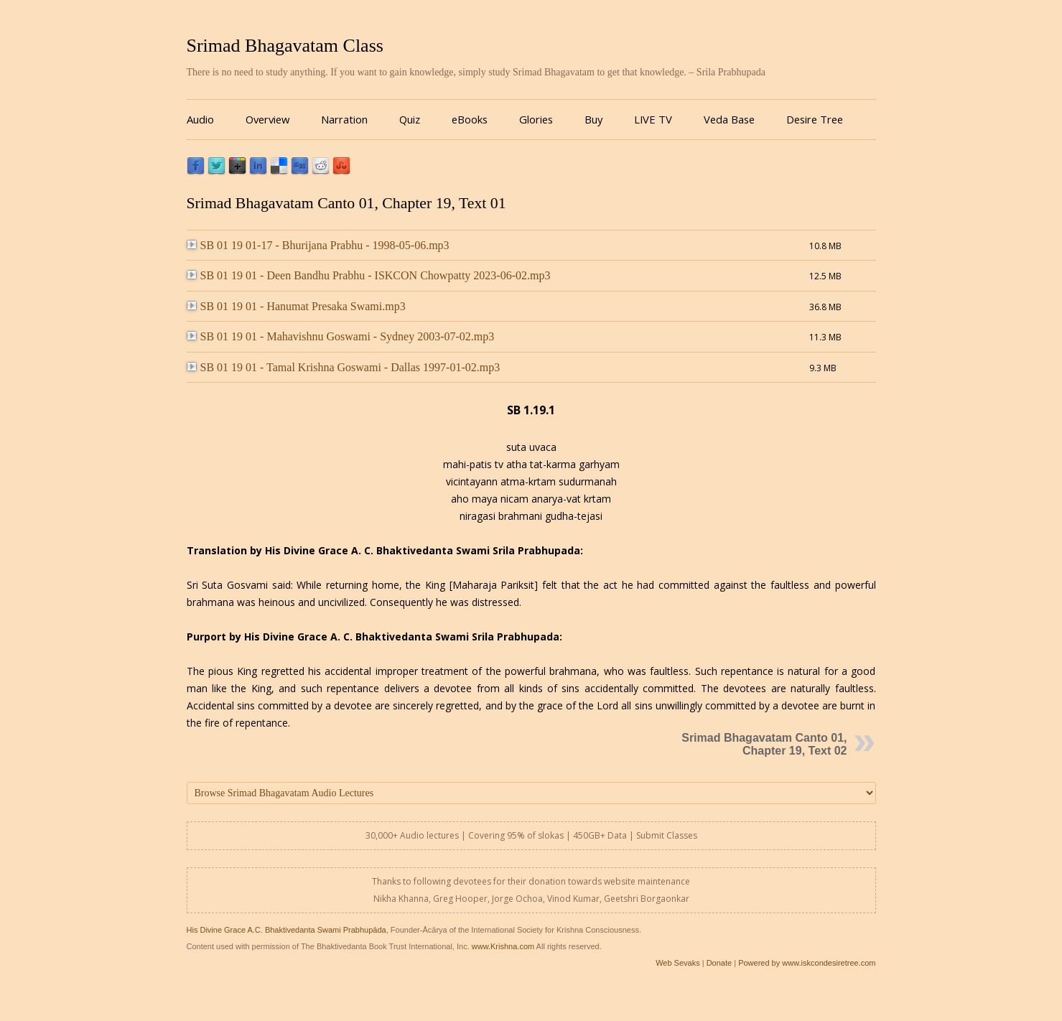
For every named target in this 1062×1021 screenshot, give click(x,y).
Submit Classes (666, 835)
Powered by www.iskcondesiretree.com (806, 963)
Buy (593, 119)
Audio (200, 119)
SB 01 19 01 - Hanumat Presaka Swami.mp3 (296, 306)
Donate (719, 963)
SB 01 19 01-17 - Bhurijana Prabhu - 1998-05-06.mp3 (318, 245)
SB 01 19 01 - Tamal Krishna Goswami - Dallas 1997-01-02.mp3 (343, 367)
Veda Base (729, 119)
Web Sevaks (678, 963)
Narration (344, 119)
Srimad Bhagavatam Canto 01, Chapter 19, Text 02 (764, 744)
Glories (536, 119)
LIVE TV (653, 119)
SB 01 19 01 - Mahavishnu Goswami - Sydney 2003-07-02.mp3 (341, 336)
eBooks (470, 119)
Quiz (409, 119)
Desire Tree (814, 119)
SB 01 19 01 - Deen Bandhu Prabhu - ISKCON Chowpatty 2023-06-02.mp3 (369, 275)
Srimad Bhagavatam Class (285, 45)
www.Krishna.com (503, 946)
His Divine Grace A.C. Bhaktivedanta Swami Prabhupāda (286, 930)
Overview (267, 119)
